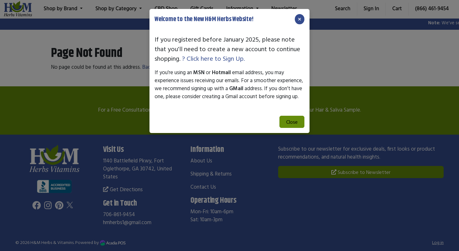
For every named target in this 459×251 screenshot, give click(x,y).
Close (292, 122)
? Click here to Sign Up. (213, 58)
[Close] (299, 19)
